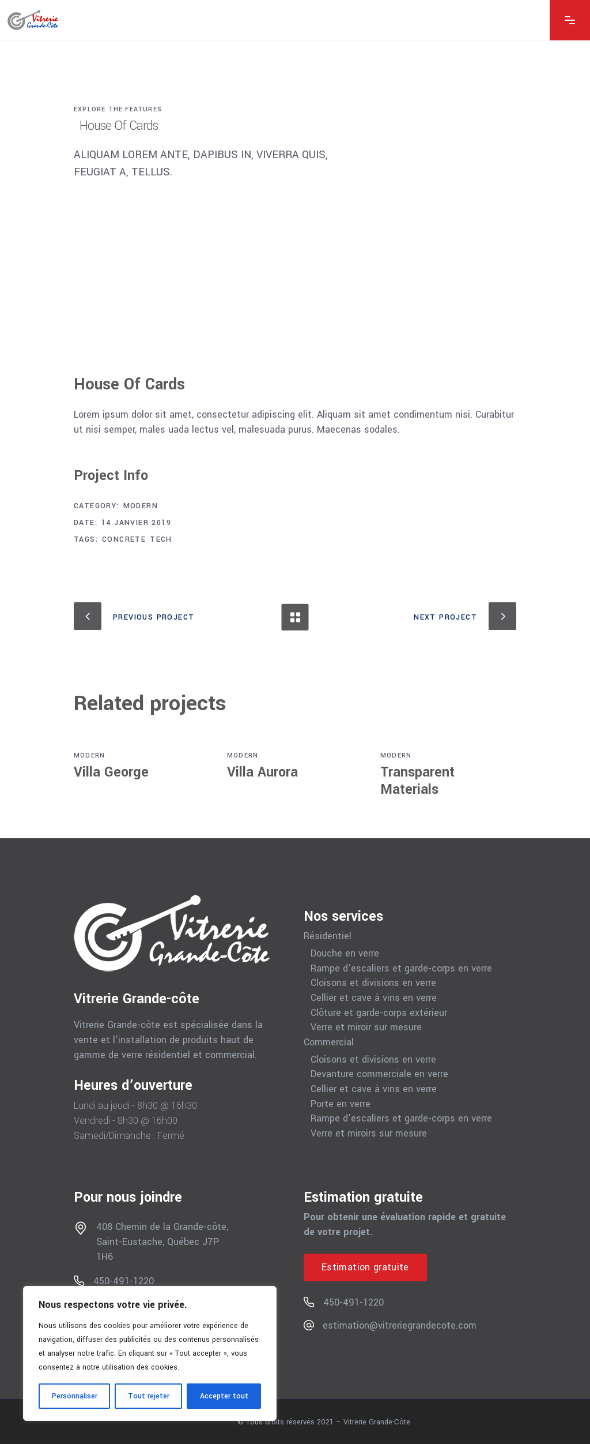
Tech (161, 539)
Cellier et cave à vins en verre (374, 998)
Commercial (329, 1042)
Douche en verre (345, 953)
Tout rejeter (148, 1396)
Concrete (124, 539)
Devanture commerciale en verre (379, 1074)
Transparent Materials (417, 781)
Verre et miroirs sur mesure (369, 1133)
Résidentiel (327, 936)
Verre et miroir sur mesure (366, 1027)
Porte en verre (340, 1104)
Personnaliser (74, 1396)
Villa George (111, 772)
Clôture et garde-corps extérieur (379, 1013)
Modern (140, 506)
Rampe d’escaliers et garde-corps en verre (401, 968)
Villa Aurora (262, 772)
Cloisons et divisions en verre (373, 983)
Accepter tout (224, 1396)
